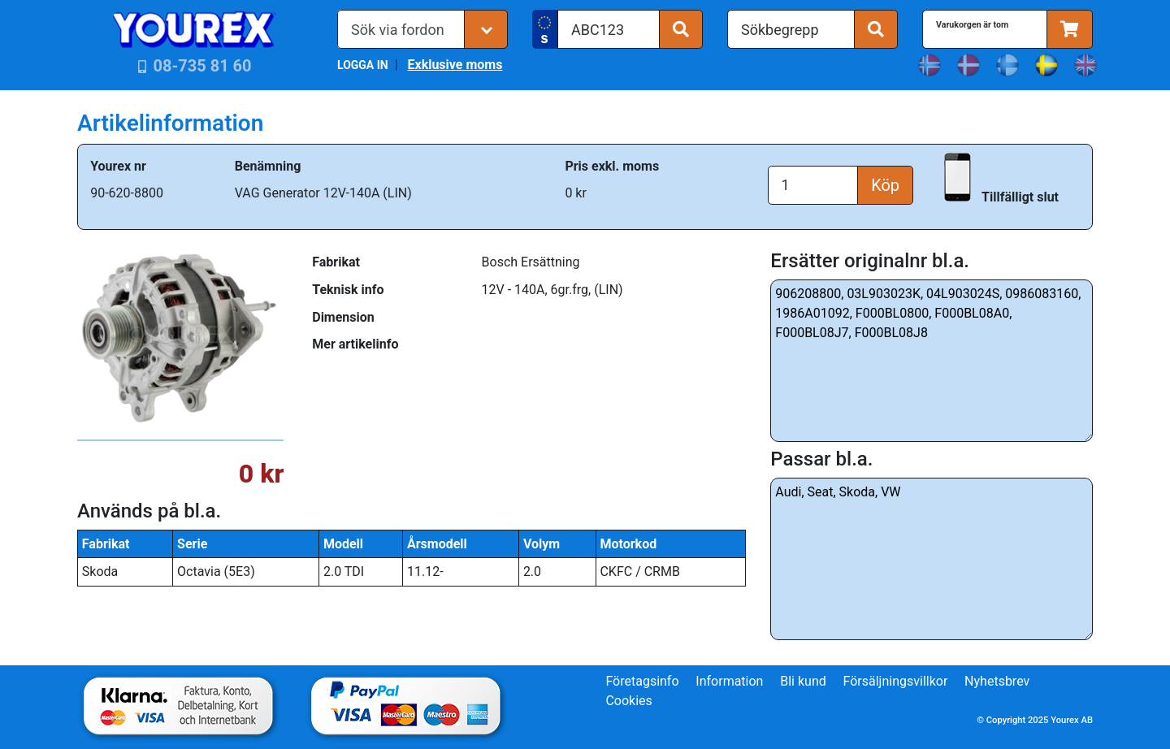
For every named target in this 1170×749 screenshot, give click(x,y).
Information (729, 681)
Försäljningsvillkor (895, 681)
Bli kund (803, 681)
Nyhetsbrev (996, 681)
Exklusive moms (454, 64)
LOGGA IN (362, 64)
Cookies (628, 700)
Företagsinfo (641, 681)
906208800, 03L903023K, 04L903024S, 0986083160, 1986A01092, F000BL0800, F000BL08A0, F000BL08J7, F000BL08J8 (931, 360)
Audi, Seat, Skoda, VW (931, 559)
